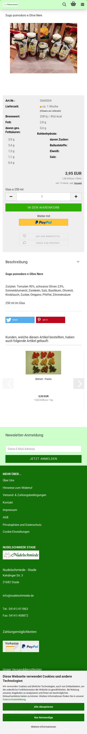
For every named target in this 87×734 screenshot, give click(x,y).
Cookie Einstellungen (16, 531)
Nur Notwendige (43, 717)
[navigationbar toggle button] (82, 4)
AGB (5, 517)
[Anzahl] (43, 197)
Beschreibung (16, 262)
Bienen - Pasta (43, 379)
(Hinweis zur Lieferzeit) (50, 111)
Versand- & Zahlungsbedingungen (24, 495)
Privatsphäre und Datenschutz (22, 525)
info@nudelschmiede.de (18, 595)
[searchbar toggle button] (64, 4)
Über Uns (8, 480)
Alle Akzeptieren (43, 706)
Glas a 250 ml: (14, 189)
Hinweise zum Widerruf (17, 488)
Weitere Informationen (43, 726)
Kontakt (8, 502)
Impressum (10, 510)
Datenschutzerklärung (14, 699)
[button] (10, 197)
